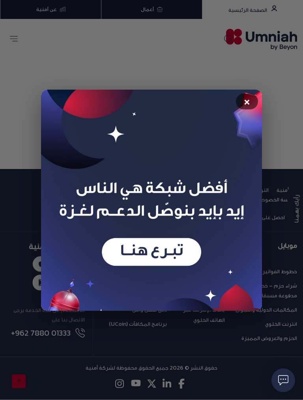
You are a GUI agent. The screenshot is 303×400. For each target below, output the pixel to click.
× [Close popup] (247, 102)
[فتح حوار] (283, 380)
